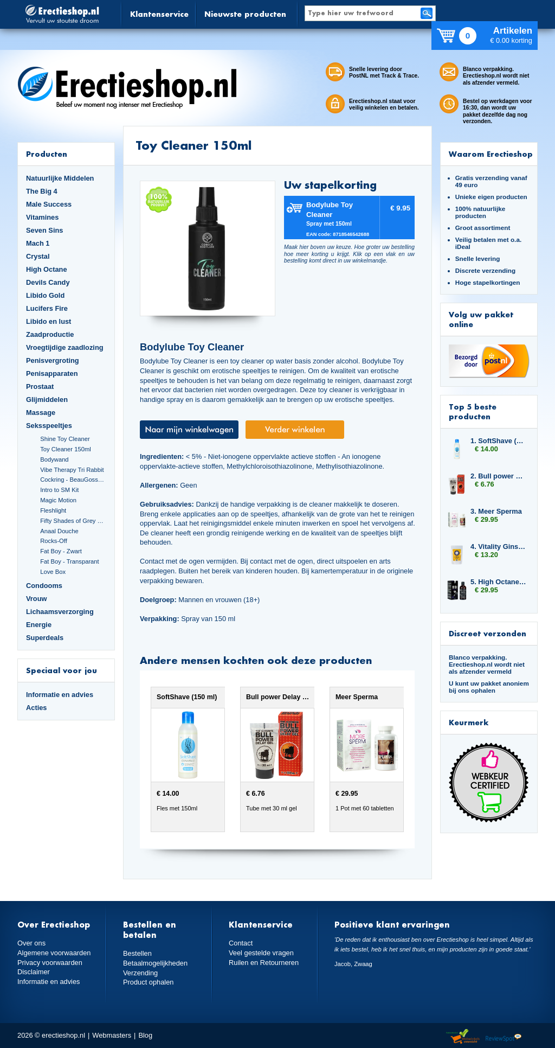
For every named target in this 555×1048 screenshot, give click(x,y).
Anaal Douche (59, 531)
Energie (38, 625)
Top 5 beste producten (472, 411)
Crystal (38, 256)
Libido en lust (48, 321)
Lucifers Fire (47, 308)
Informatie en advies (59, 695)
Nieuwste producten (245, 13)
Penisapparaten (52, 373)
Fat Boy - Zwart (61, 551)
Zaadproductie (50, 334)
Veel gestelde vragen (261, 953)
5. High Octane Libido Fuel (498, 582)
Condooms (44, 585)
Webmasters (111, 1035)
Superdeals (44, 638)
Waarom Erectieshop (491, 153)
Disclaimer (33, 972)
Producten (46, 153)
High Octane (46, 269)
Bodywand (54, 459)
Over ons (31, 943)
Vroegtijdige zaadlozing (65, 347)
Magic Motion (58, 500)
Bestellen (137, 953)
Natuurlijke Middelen (60, 178)
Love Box (53, 571)
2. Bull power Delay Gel (498, 476)
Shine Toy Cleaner (64, 439)
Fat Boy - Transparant (69, 561)
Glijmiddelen (47, 399)
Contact (241, 943)
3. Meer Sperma (496, 511)
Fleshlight (53, 510)
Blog (145, 1035)
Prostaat (40, 386)
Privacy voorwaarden (49, 962)
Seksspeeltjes (49, 425)
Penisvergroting (52, 360)
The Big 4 (41, 191)
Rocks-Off (53, 541)
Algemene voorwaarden (54, 953)
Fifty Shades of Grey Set (73, 520)
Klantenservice (159, 13)
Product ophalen (148, 982)
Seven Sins (44, 230)
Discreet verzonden (487, 633)
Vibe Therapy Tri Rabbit (72, 470)
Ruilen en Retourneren (264, 962)
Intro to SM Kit (59, 490)
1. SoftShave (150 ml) (498, 441)
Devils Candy (48, 282)
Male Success (49, 204)
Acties (36, 708)
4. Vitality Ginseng (498, 546)
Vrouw (36, 599)
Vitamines (42, 217)
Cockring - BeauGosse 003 (73, 479)
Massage (40, 412)
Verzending (140, 973)
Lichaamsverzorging (60, 612)
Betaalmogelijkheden (155, 963)
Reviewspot (503, 1037)
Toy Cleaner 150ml (65, 449)
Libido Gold (45, 295)
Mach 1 (38, 243)
